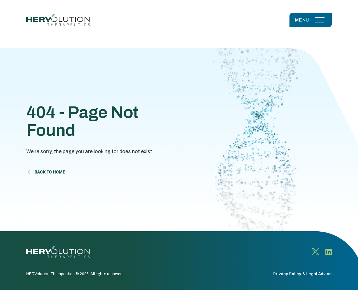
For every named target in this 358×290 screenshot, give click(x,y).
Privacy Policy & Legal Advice (302, 273)
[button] (310, 20)
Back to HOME (45, 171)
